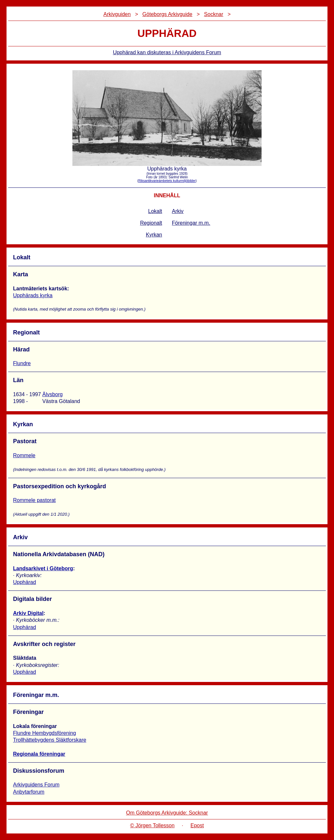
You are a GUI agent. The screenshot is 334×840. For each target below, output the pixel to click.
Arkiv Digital (28, 613)
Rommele (24, 455)
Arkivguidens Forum (36, 784)
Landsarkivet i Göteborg (43, 568)
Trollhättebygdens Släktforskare (49, 740)
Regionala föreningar (39, 754)
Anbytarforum (28, 792)
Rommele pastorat (34, 500)
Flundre (22, 363)
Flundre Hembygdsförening (44, 733)
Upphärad (24, 582)
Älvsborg (52, 394)
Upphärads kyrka (33, 295)
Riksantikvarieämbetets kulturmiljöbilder (167, 181)
